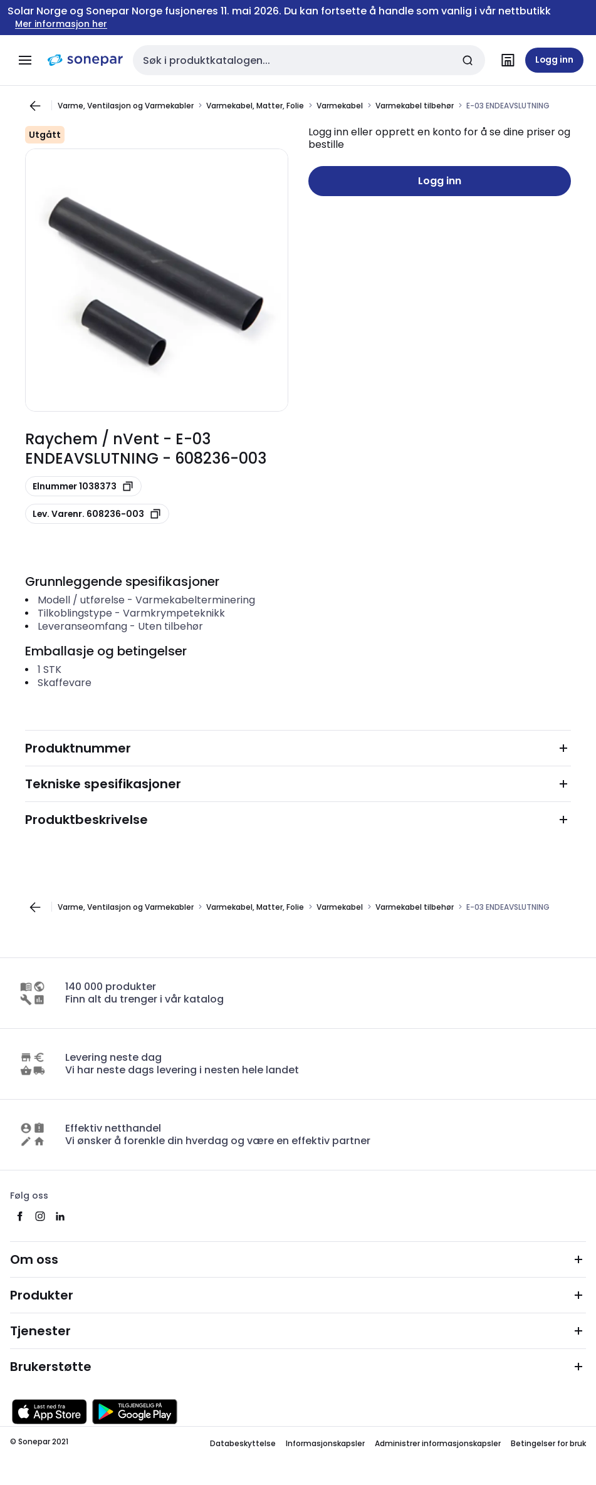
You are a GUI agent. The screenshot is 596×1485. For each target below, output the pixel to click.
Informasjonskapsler (325, 1443)
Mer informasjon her (61, 24)
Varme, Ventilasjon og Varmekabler (126, 105)
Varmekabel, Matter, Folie (255, 105)
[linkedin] (60, 1216)
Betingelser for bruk (548, 1443)
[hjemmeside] (85, 60)
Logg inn (439, 181)
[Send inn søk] (467, 60)
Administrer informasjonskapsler (438, 1443)
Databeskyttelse (243, 1443)
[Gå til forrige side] (35, 106)
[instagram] (40, 1216)
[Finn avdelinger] (507, 60)
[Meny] (25, 60)
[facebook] (20, 1216)
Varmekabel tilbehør (414, 105)
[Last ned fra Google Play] (134, 1411)
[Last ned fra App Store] (49, 1411)
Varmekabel (339, 105)
